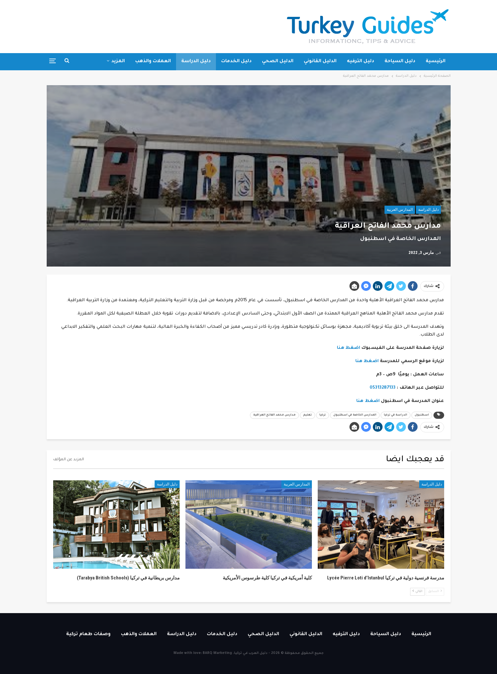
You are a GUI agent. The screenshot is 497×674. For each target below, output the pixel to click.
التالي (417, 591)
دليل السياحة (400, 61)
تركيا (322, 415)
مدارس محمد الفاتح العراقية (274, 415)
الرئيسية (435, 61)
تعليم (307, 415)
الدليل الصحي (277, 61)
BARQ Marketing (217, 653)
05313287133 (383, 387)
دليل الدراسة (196, 61)
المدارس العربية (400, 209)
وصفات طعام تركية (88, 634)
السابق (435, 591)
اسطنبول (422, 415)
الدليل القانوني (320, 61)
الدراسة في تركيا (395, 415)
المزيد (118, 61)
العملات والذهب (153, 61)
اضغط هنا (348, 348)
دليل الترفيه (360, 61)
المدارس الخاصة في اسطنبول (354, 415)
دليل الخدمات (236, 61)
